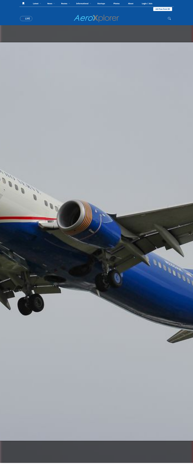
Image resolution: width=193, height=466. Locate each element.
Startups (101, 3)
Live (26, 18)
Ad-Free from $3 (162, 9)
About (130, 3)
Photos (116, 3)
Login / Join (147, 3)
